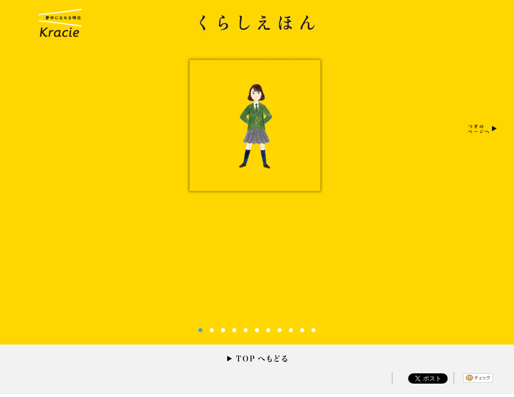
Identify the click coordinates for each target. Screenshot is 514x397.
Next (481, 128)
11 (313, 330)
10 (302, 330)
